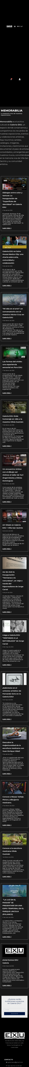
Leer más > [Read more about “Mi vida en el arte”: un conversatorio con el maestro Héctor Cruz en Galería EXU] (6, 338)
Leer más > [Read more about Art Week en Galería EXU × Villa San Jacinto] (6, 549)
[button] (15, 26)
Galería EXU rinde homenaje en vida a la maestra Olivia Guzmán (12, 419)
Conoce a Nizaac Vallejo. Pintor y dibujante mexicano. (13, 800)
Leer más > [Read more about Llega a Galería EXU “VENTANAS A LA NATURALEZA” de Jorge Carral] (6, 665)
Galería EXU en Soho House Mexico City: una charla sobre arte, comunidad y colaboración (12, 257)
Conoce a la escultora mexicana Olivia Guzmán (12, 851)
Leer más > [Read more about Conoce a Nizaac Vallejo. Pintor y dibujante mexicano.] (6, 825)
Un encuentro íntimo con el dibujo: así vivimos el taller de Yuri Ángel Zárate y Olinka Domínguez (12, 475)
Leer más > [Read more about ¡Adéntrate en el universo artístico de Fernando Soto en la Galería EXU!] (6, 719)
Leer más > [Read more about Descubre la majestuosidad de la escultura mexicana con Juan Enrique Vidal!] (6, 773)
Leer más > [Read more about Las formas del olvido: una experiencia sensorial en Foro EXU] (6, 393)
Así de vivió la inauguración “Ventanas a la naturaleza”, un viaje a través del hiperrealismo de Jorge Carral (12, 581)
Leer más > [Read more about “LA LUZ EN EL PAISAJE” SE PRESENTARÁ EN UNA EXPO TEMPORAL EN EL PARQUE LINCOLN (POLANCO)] (6, 937)
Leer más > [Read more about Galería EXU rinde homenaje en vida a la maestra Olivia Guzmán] (6, 446)
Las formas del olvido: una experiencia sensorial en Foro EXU (12, 364)
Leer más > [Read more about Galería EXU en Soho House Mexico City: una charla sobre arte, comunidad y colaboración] (6, 285)
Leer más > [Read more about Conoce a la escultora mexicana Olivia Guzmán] (6, 876)
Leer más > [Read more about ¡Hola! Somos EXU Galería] (6, 985)
